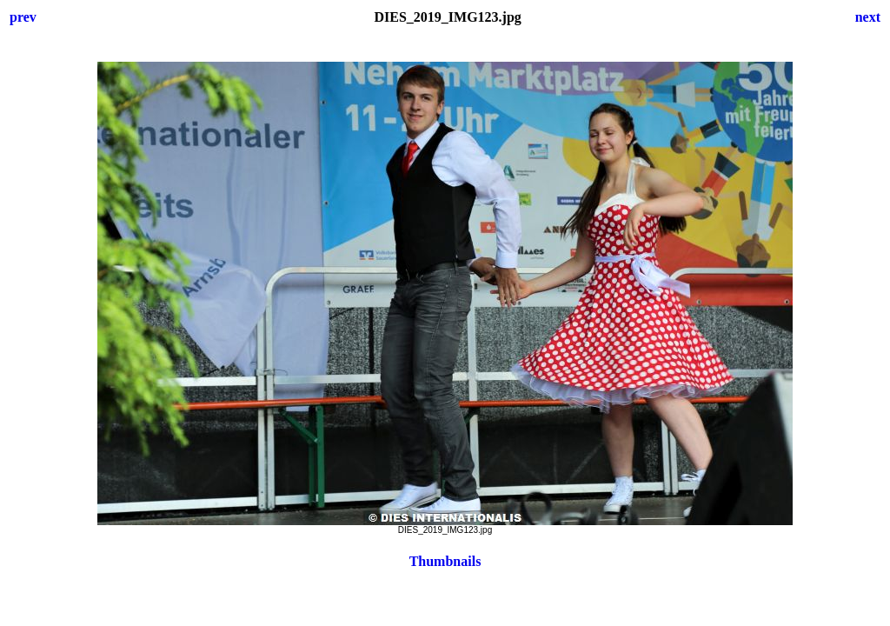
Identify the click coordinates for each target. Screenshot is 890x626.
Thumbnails (445, 561)
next (867, 17)
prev (23, 17)
